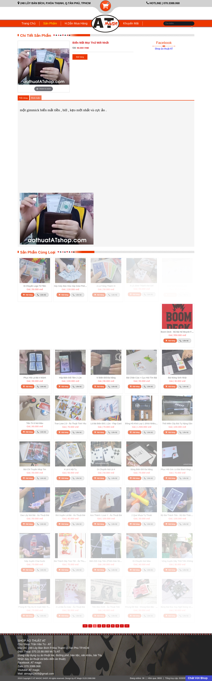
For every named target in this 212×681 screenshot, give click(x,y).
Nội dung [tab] (23, 98)
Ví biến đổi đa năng (106, 378)
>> (127, 626)
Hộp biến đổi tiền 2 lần (70, 378)
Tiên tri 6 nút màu (34, 423)
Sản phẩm (50, 23)
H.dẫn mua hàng (76, 23)
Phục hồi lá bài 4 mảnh (35, 378)
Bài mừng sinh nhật (177, 378)
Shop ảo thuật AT (164, 48)
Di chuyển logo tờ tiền (35, 286)
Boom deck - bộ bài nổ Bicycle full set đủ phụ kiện (185, 332)
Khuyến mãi (131, 23)
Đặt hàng (80, 57)
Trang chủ (28, 23)
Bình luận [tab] (35, 98)
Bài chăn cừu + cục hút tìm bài (141, 378)
